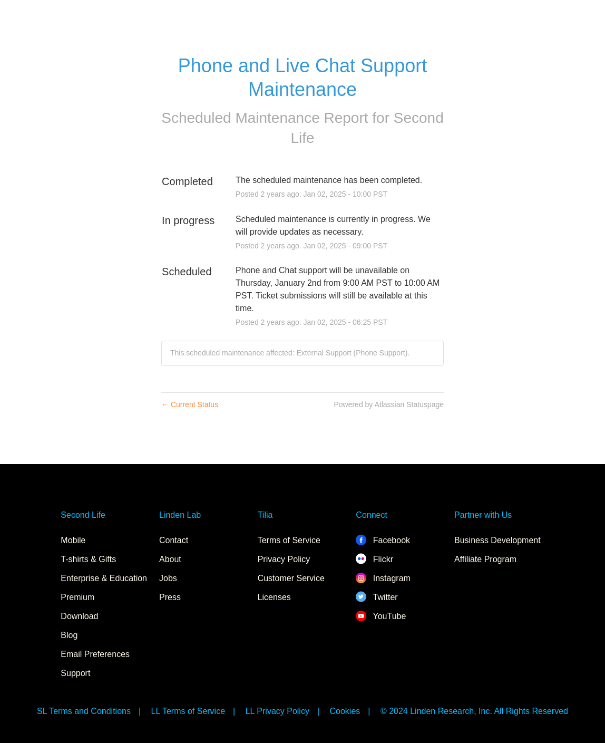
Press (170, 597)
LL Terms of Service (188, 711)
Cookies (345, 711)
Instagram (383, 578)
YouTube (381, 616)
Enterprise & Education (104, 578)
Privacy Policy (284, 559)
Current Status (189, 404)
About (170, 559)
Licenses (274, 597)
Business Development (497, 540)
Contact (173, 540)
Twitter (376, 597)
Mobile (73, 540)
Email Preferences (95, 654)
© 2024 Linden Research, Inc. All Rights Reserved (474, 711)
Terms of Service (289, 540)
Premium (77, 597)
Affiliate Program (485, 559)
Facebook (383, 540)
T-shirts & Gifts (88, 559)
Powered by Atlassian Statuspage (389, 404)
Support (75, 673)
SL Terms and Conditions (84, 711)
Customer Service (291, 578)
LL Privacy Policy (277, 711)
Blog (69, 635)
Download (79, 616)
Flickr (374, 559)
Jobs (168, 578)
